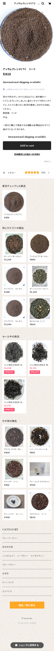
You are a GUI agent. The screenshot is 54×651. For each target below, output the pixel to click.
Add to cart (27, 145)
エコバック (7, 591)
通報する (47, 161)
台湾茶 (5, 573)
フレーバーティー (10, 538)
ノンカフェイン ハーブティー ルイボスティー (23, 556)
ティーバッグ (8, 582)
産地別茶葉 (7, 547)
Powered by (27, 623)
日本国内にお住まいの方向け (27, 154)
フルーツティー (9, 564)
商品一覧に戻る (27, 605)
